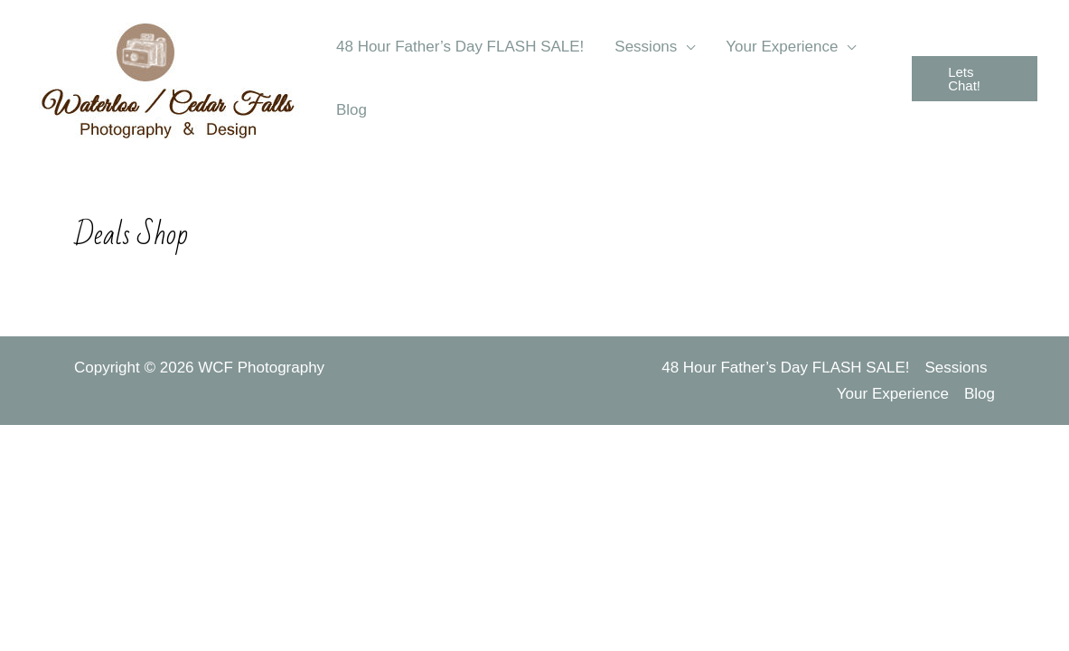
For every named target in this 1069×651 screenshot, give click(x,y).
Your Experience (893, 393)
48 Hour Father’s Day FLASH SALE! (785, 367)
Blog (979, 393)
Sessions (956, 367)
